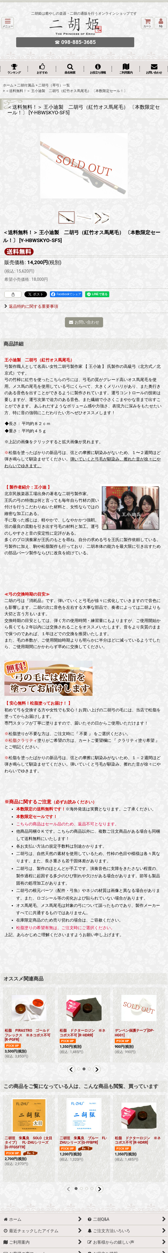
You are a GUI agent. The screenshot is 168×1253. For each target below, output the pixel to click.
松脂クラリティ (23, 740)
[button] (7, 23)
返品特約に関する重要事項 (31, 306)
